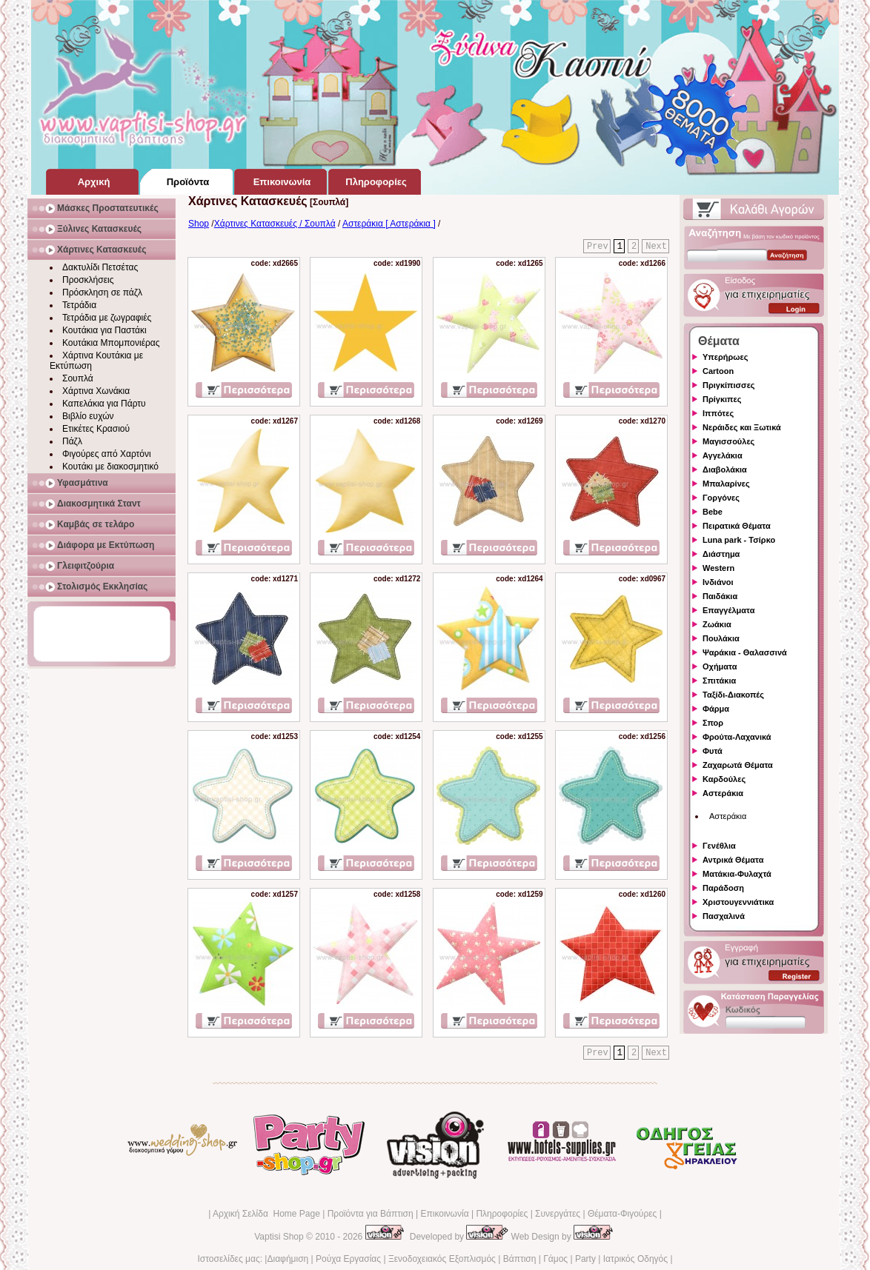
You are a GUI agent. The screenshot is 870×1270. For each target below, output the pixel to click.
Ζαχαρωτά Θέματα (738, 765)
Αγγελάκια (723, 455)
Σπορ (713, 722)
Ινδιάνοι (718, 582)
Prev (597, 246)
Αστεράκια (723, 793)
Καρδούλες (724, 779)
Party (585, 1259)
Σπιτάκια (719, 680)
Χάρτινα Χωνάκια (96, 391)
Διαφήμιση (287, 1259)
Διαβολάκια (725, 469)
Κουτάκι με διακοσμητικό (110, 466)
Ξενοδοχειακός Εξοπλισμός (442, 1259)
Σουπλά (77, 378)
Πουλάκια (721, 638)
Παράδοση (723, 887)
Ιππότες (718, 413)
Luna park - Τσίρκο (739, 539)
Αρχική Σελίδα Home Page (266, 1214)
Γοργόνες (721, 497)
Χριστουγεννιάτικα (738, 902)
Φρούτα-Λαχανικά (737, 736)
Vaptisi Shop (279, 1236)
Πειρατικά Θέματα (737, 525)
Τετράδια (79, 305)
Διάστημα (721, 553)
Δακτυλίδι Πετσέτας (100, 267)
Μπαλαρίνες (726, 483)
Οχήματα (720, 666)
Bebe (713, 511)
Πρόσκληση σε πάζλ (102, 292)
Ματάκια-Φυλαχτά (737, 873)
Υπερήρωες (725, 356)
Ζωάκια (717, 624)
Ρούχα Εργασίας (348, 1259)
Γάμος (555, 1259)
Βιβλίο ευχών (88, 416)
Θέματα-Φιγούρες (622, 1214)
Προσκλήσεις (87, 280)
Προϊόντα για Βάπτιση (371, 1214)
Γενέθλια (719, 845)
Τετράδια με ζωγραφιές (106, 318)
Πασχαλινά (724, 916)
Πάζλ (72, 441)
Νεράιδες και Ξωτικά (742, 427)
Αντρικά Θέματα (733, 859)
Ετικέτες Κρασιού (96, 429)
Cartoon (718, 371)
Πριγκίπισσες (729, 385)
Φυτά (713, 750)
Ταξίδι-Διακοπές (733, 694)
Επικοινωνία (444, 1214)
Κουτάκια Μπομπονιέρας (111, 343)
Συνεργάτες (557, 1214)
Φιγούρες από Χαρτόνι (106, 454)
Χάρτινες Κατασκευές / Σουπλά (275, 223)
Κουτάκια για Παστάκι (104, 330)
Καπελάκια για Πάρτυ (104, 403)
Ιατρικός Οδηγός (635, 1259)
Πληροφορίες (502, 1214)
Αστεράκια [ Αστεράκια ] (389, 223)
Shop (198, 223)
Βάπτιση (520, 1259)
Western (718, 568)
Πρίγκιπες (722, 399)
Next (656, 246)
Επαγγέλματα (728, 610)
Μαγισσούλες (728, 441)
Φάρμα (716, 708)
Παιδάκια (720, 596)
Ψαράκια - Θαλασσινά (745, 652)
